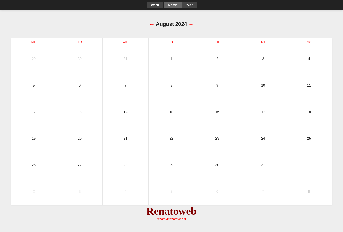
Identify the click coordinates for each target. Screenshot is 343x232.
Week (155, 5)
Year (189, 5)
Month (172, 5)
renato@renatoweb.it (171, 219)
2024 (181, 24)
